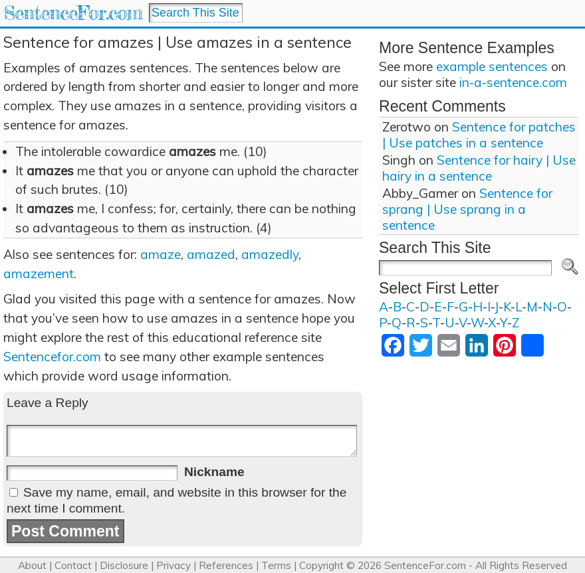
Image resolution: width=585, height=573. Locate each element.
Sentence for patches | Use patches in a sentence (479, 135)
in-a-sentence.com (513, 82)
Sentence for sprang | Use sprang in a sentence (467, 209)
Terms (276, 565)
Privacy (173, 565)
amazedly (269, 254)
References (226, 565)
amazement (38, 274)
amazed (211, 254)
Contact (73, 565)
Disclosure (124, 565)
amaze (160, 254)
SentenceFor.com (72, 13)
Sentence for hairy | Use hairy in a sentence (479, 168)
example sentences (492, 66)
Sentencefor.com (52, 357)
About (32, 565)
